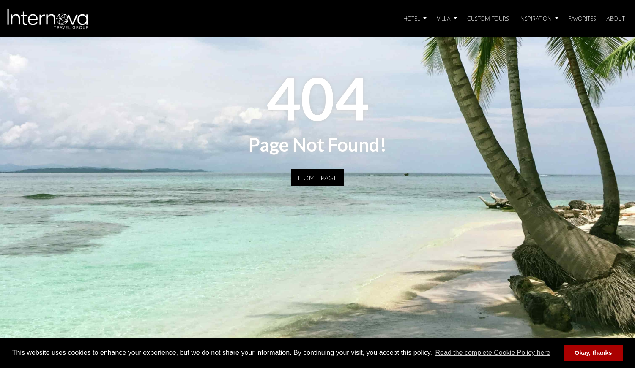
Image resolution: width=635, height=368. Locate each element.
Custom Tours (488, 18)
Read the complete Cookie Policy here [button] (492, 352)
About (615, 18)
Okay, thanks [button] (593, 352)
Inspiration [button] (536, 18)
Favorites (582, 18)
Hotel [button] (412, 18)
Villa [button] (444, 18)
